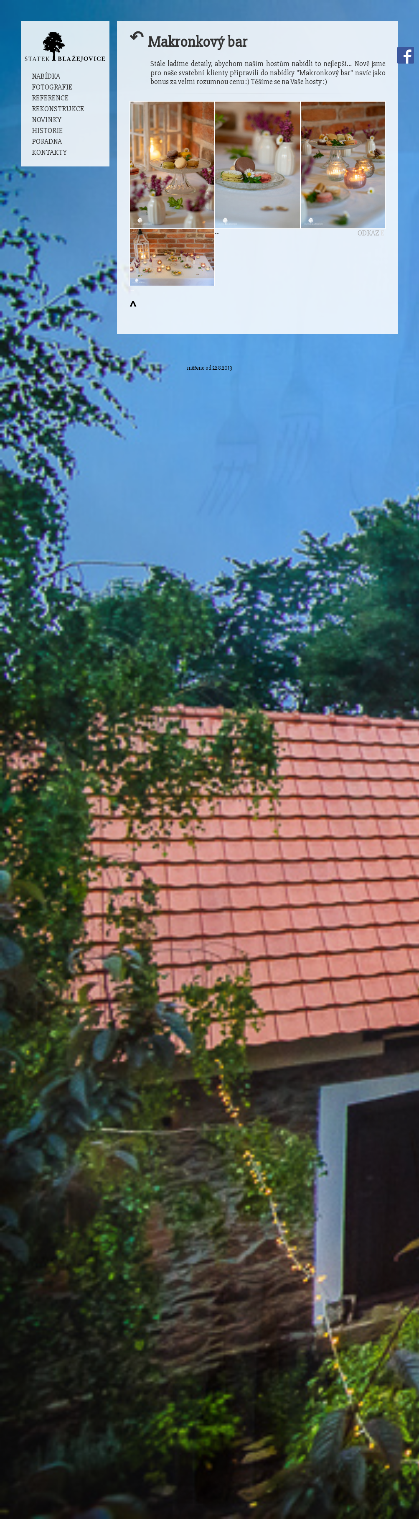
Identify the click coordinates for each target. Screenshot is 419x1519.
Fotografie (52, 87)
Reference (50, 98)
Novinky (46, 119)
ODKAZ (368, 233)
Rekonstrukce (58, 109)
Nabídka (46, 76)
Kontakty (49, 152)
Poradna (47, 141)
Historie (47, 130)
